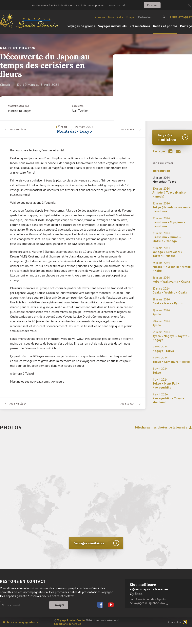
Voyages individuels (112, 26)
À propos (99, 17)
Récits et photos (165, 26)
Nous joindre (115, 17)
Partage (186, 26)
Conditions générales (67, 624)
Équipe (130, 17)
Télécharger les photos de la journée (163, 427)
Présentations (139, 26)
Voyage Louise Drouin (71, 620)
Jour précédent (20, 129)
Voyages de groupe (81, 26)
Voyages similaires (167, 137)
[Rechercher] (152, 17)
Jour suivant (128, 129)
